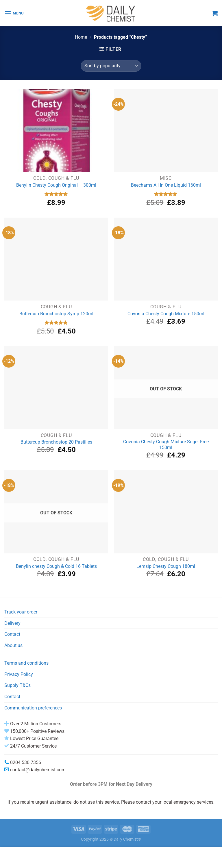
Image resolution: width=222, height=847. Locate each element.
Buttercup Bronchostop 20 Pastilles (56, 442)
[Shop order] (111, 66)
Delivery (12, 623)
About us (13, 645)
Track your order (20, 612)
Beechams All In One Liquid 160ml (166, 185)
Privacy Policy (18, 674)
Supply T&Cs (17, 685)
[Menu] (14, 13)
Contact (12, 634)
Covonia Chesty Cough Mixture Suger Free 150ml (166, 445)
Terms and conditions (26, 663)
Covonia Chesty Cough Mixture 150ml (165, 313)
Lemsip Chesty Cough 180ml (165, 566)
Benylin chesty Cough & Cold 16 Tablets (56, 566)
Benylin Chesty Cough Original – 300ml (56, 185)
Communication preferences (33, 708)
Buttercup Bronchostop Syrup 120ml (56, 313)
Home (81, 37)
